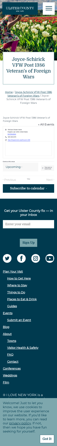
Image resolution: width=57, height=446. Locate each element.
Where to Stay (17, 287)
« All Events (46, 124)
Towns (11, 342)
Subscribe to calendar (27, 189)
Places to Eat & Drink (22, 300)
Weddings (10, 377)
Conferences (12, 370)
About (7, 335)
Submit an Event (19, 321)
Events (7, 314)
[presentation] (17, 233)
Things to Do (16, 294)
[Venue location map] (28, 148)
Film (6, 384)
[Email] (28, 225)
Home (9, 92)
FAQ (10, 356)
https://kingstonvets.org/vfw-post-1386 (19, 140)
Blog (6, 328)
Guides (12, 307)
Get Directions (12, 134)
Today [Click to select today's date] (28, 179)
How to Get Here (19, 280)
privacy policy (20, 423)
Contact (12, 363)
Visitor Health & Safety (22, 349)
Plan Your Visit (13, 273)
